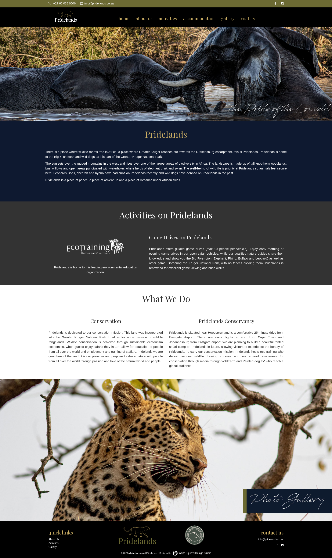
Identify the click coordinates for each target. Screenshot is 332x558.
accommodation (199, 18)
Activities (53, 543)
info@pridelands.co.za (97, 3)
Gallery (52, 547)
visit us (248, 18)
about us (144, 18)
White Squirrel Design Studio (192, 553)
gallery (227, 18)
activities (168, 18)
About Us (53, 539)
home (124, 18)
